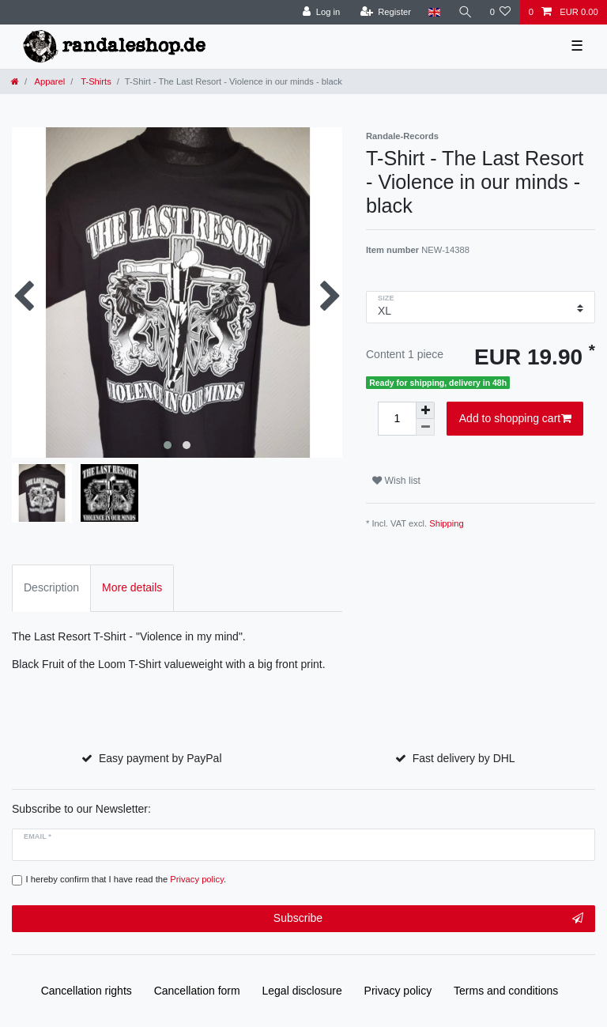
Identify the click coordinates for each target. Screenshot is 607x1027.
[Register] (385, 12)
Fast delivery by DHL (464, 758)
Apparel (48, 81)
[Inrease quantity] (425, 410)
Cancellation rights (86, 990)
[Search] (465, 12)
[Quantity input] (397, 419)
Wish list (396, 480)
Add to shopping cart (515, 419)
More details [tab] (132, 587)
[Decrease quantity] (425, 427)
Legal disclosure (302, 990)
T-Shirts (94, 81)
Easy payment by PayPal (160, 758)
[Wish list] (500, 12)
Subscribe (428, 919)
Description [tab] (51, 587)
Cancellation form (197, 990)
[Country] (434, 12)
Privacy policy (398, 990)
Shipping (446, 523)
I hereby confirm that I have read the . (126, 879)
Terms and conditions (506, 990)
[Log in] (321, 12)
